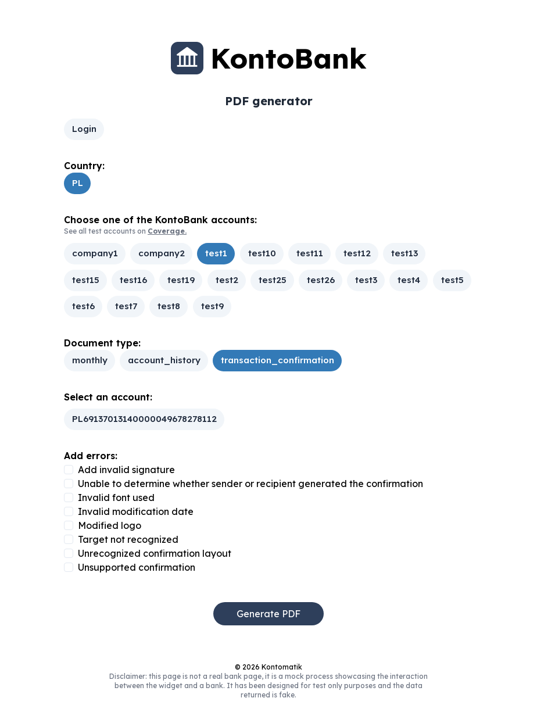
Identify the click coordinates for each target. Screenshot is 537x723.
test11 (309, 253)
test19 (181, 279)
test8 (168, 306)
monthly (90, 360)
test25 (272, 279)
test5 (452, 279)
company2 (161, 253)
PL (77, 182)
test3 (366, 279)
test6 (83, 306)
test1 (216, 253)
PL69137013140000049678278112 (144, 418)
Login (84, 128)
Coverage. (167, 231)
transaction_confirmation (277, 360)
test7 (126, 306)
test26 (321, 279)
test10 (261, 253)
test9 (212, 306)
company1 (95, 253)
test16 (133, 279)
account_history (164, 360)
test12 (357, 253)
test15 (85, 279)
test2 (226, 279)
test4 (409, 279)
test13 (404, 253)
